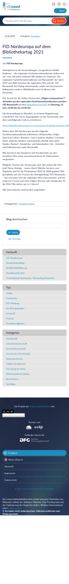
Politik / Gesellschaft (16, 363)
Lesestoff (10, 313)
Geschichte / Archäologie (18, 353)
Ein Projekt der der (34, 406)
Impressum (9, 473)
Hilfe (53, 4)
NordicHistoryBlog (15, 263)
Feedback (12, 453)
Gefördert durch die (34, 435)
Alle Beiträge (14, 238)
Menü (62, 10)
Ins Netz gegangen (15, 308)
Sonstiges (35, 36)
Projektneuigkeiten (15, 323)
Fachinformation (27, 203)
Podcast (10, 318)
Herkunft (11, 252)
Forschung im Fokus (16, 368)
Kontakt (64, 4)
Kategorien (12, 332)
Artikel (9, 293)
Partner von (34, 422)
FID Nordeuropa (14, 258)
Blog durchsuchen (17, 219)
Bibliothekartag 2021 (37, 104)
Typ (8, 287)
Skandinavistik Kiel (15, 273)
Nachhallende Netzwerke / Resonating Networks (30, 278)
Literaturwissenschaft (16, 343)
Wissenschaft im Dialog (17, 374)
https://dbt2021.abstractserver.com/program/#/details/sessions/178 (35, 125)
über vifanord (59, 4)
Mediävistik (11, 338)
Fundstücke (11, 298)
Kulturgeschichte (14, 358)
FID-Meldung (12, 303)
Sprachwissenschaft (16, 348)
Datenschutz (10, 480)
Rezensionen (12, 379)
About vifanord (15, 459)
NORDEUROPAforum (16, 268)
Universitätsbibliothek (40, 406)
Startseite (9, 466)
